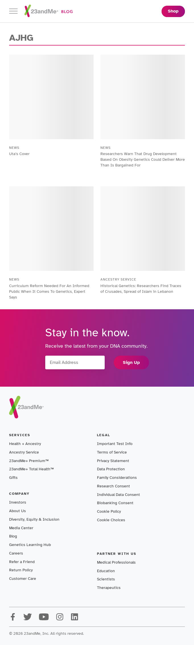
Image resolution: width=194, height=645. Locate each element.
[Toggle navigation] (13, 11)
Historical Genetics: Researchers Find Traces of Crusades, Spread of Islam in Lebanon (140, 288)
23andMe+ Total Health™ (31, 469)
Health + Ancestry (25, 443)
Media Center (21, 528)
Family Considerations (117, 477)
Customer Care (22, 578)
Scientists (106, 579)
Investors (17, 502)
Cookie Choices (111, 520)
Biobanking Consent (115, 502)
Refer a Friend (22, 561)
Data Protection (111, 469)
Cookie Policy (109, 511)
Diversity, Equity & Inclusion (34, 519)
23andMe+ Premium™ (29, 460)
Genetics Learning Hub (30, 544)
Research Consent (113, 486)
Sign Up (131, 362)
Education (106, 570)
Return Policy (21, 570)
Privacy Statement (113, 460)
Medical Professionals (116, 562)
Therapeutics (109, 587)
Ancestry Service (24, 452)
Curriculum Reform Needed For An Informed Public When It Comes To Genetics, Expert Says (49, 291)
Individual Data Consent (118, 494)
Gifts (13, 477)
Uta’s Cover (19, 153)
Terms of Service (112, 452)
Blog (13, 536)
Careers (16, 553)
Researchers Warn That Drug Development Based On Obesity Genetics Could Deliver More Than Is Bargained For (142, 159)
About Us (17, 510)
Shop (173, 11)
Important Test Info (115, 443)
